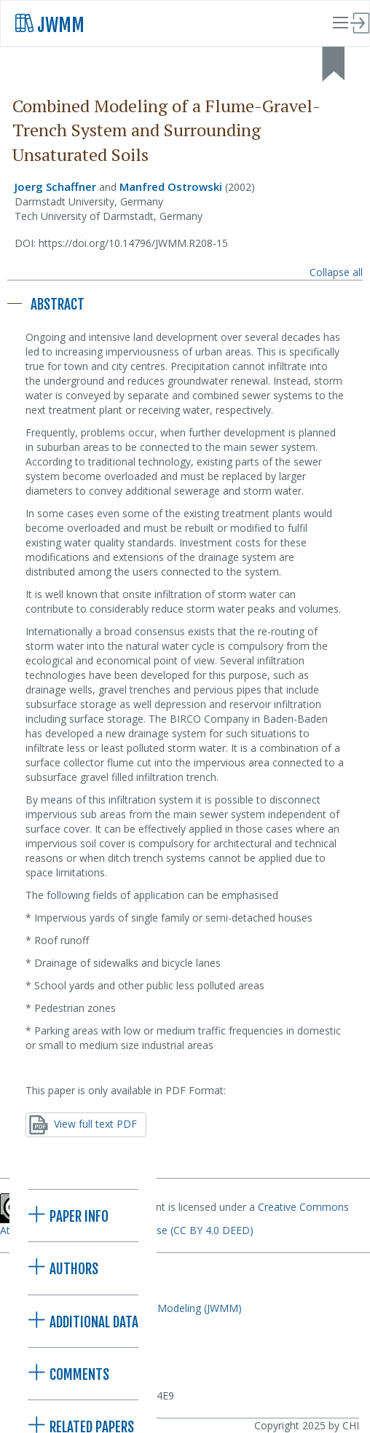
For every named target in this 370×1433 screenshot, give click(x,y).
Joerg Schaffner (55, 186)
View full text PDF (83, 1125)
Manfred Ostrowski (170, 186)
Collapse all (336, 272)
